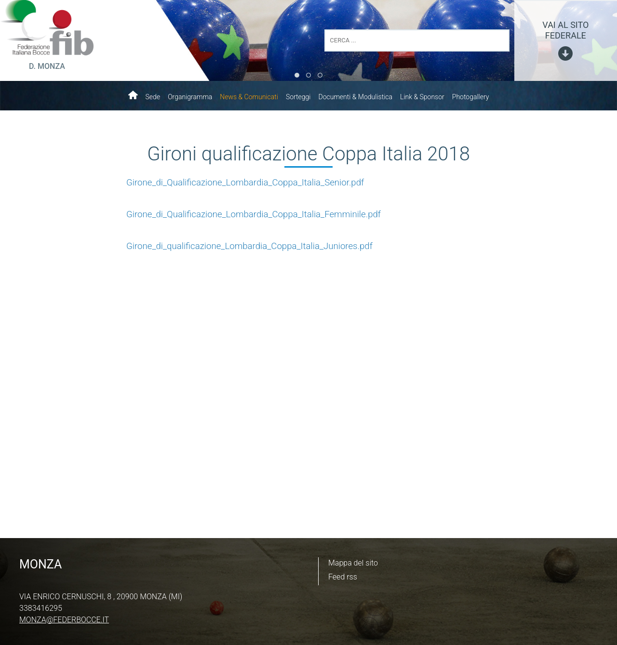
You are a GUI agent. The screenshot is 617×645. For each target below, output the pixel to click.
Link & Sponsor (422, 97)
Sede (153, 97)
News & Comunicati (249, 97)
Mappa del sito (353, 562)
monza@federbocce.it (64, 619)
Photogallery (470, 97)
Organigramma (190, 97)
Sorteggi (298, 97)
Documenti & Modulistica (355, 97)
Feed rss (342, 576)
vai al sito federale (565, 30)
